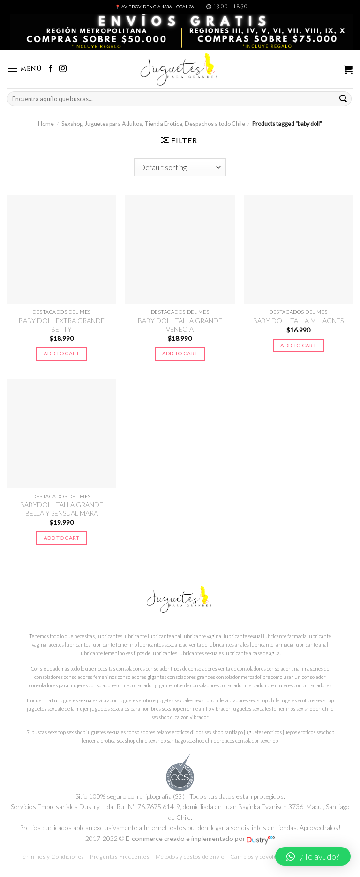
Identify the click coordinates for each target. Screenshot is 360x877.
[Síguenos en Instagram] (63, 69)
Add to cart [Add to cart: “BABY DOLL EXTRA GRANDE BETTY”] (62, 353)
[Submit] (343, 98)
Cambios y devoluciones (262, 856)
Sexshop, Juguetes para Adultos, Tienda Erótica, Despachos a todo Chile (153, 123)
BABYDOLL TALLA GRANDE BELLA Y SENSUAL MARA (61, 509)
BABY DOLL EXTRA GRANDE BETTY (62, 325)
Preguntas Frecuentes (120, 856)
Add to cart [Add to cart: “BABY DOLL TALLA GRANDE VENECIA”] (180, 353)
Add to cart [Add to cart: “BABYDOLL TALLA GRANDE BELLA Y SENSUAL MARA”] (62, 538)
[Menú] (24, 69)
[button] (313, 856)
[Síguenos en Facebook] (50, 69)
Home (46, 123)
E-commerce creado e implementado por (200, 838)
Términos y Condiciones (52, 856)
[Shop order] (180, 167)
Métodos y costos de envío (190, 856)
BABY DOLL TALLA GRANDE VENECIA (180, 325)
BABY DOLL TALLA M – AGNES (298, 320)
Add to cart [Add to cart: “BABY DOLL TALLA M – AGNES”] (298, 345)
